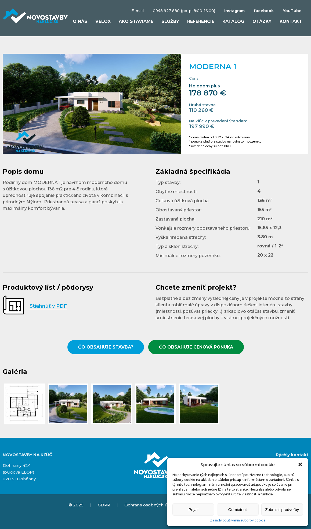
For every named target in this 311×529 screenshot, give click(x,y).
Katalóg (233, 21)
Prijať (193, 509)
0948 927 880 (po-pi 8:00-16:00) (184, 10)
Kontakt (291, 21)
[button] (300, 464)
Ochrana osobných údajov (151, 504)
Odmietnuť (237, 509)
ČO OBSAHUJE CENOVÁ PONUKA (196, 347)
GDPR (104, 504)
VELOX (103, 21)
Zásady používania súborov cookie (238, 520)
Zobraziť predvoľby (282, 509)
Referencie (200, 21)
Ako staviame (136, 21)
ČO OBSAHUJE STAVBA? (105, 347)
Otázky (262, 21)
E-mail (137, 10)
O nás (80, 21)
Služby (170, 21)
